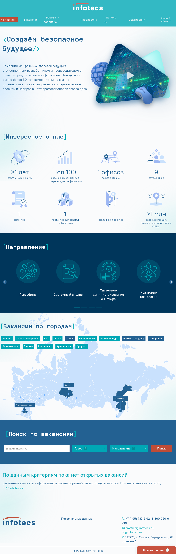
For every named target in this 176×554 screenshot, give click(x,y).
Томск (70, 338)
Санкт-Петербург (28, 338)
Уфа (46, 338)
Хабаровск (156, 338)
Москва (7, 338)
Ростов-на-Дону (134, 338)
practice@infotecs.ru (139, 528)
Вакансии (30, 19)
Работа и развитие (51, 19)
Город (81, 448)
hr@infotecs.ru (14, 488)
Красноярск (64, 346)
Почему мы (110, 19)
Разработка (89, 19)
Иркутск (82, 346)
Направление (123, 448)
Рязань (28, 346)
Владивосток (11, 346)
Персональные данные (76, 518)
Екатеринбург (109, 338)
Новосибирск (87, 338)
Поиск (161, 448)
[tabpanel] (27, 280)
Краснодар (45, 346)
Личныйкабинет (166, 19)
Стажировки (137, 19)
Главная (9, 19)
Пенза (57, 338)
